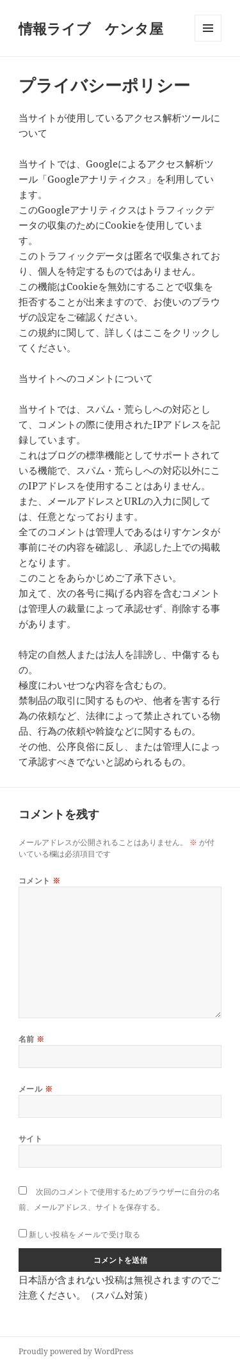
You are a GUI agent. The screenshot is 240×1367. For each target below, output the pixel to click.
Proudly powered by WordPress (76, 1351)
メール (35, 1088)
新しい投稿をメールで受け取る (85, 1234)
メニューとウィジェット (208, 41)
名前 (32, 1039)
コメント (40, 880)
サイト (30, 1138)
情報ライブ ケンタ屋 (91, 28)
